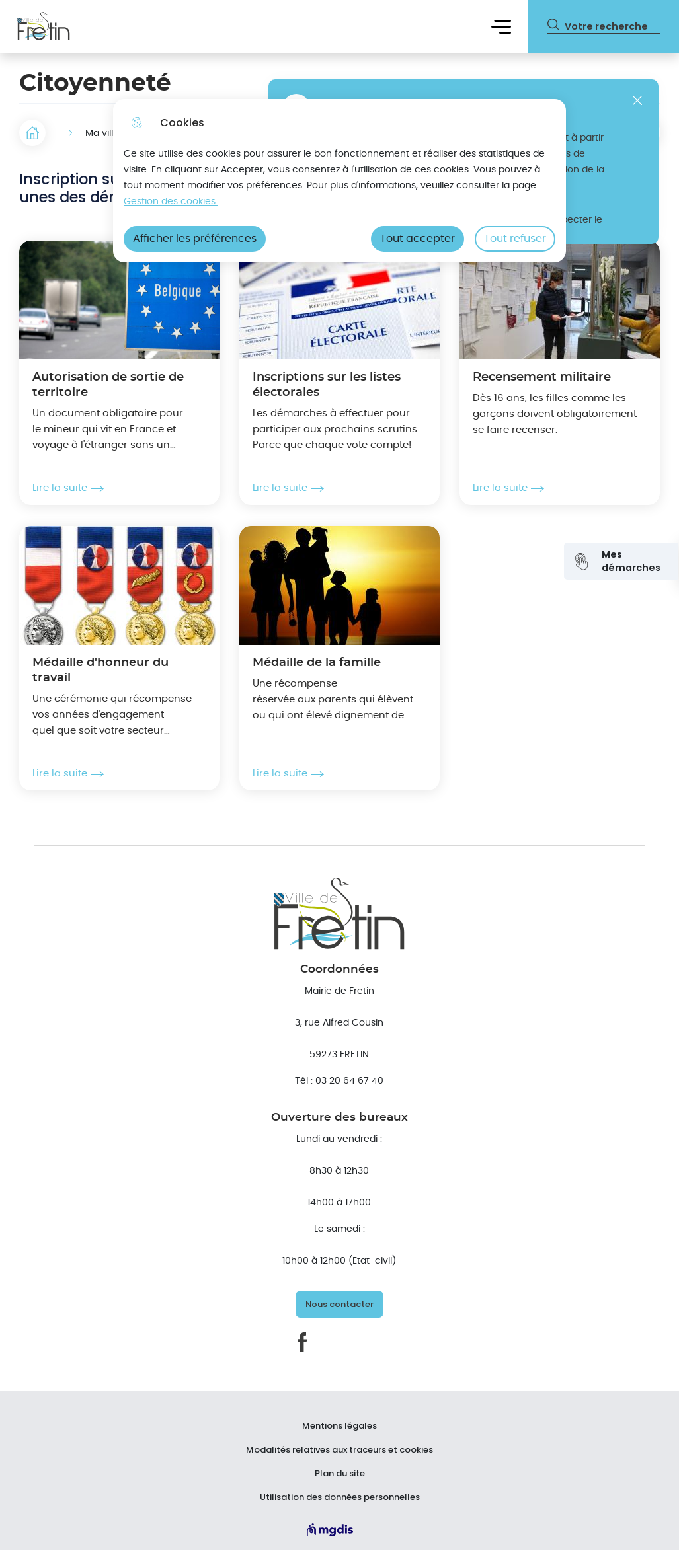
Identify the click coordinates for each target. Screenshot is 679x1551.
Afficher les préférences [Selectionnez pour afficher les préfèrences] (195, 238)
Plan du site (340, 1473)
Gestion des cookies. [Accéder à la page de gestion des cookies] (171, 201)
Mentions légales (339, 1426)
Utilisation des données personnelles (340, 1497)
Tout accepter (417, 238)
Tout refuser (515, 238)
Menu (501, 26)
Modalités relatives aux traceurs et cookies (339, 1450)
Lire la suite (68, 488)
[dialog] (339, 180)
